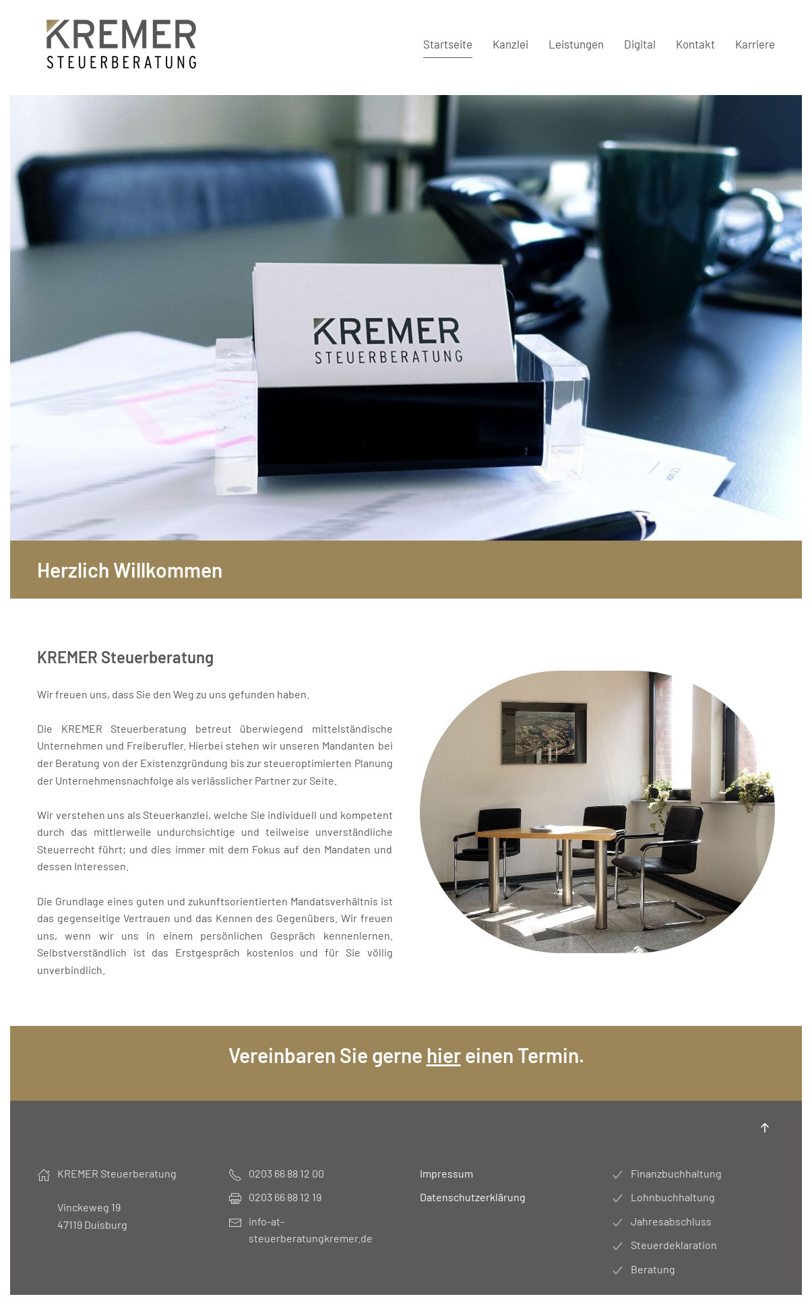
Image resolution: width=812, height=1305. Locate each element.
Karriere (755, 44)
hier (444, 1055)
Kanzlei (510, 44)
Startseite (447, 44)
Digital (640, 44)
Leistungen (576, 44)
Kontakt (695, 44)
